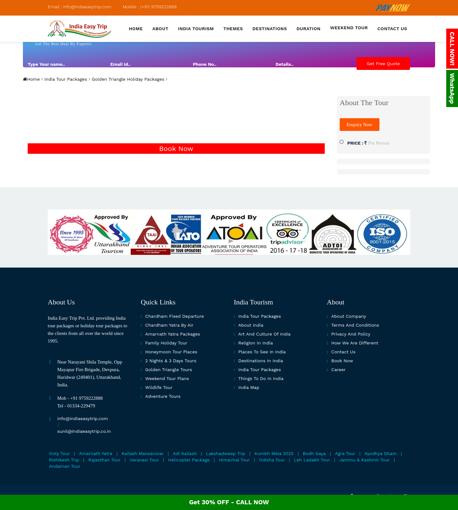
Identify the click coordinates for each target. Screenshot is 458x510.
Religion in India (255, 342)
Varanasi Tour (144, 459)
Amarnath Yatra (96, 453)
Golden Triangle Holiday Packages (127, 79)
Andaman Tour (64, 466)
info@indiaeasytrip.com (82, 418)
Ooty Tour (59, 453)
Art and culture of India (264, 334)
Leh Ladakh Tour (312, 459)
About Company (348, 316)
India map (248, 387)
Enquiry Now (359, 124)
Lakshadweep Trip (225, 453)
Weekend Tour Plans (167, 378)
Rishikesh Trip (64, 459)
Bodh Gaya (314, 453)
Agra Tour (345, 453)
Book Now (176, 149)
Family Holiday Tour (166, 342)
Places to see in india (262, 351)
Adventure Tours (163, 396)
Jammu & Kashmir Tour (364, 459)
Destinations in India (260, 360)
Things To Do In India (261, 378)
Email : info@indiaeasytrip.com (79, 6)
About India (250, 325)
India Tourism (196, 28)
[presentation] (359, 88)
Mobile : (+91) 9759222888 (150, 6)
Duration (308, 28)
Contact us (392, 28)
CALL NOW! (452, 48)
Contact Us (343, 351)
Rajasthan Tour (104, 459)
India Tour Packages (65, 79)
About (160, 28)
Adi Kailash (185, 453)
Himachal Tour (234, 459)
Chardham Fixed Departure (174, 316)
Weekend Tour (349, 27)
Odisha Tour (272, 459)
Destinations (270, 28)
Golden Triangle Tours (168, 369)
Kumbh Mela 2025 (274, 453)
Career (338, 369)
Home (136, 28)
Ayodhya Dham (380, 453)
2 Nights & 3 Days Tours (171, 360)
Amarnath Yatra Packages (172, 334)
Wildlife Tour (159, 387)
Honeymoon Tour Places (171, 351)
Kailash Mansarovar (143, 453)
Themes (233, 28)
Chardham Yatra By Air (169, 325)
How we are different (354, 342)
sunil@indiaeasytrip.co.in (84, 431)
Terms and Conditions (355, 325)
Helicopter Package (189, 459)
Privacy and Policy (351, 334)
